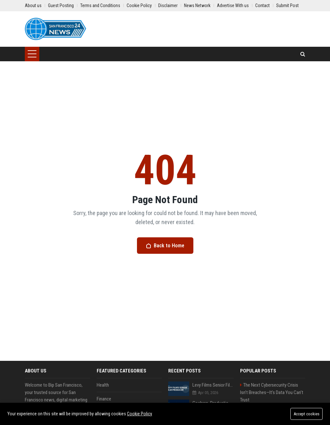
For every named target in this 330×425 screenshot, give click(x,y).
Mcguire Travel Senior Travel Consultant (213, 421)
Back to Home (165, 245)
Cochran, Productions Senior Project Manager (213, 403)
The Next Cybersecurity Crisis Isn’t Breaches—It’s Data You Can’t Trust (271, 392)
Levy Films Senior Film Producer (213, 385)
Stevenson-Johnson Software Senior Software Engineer (270, 411)
